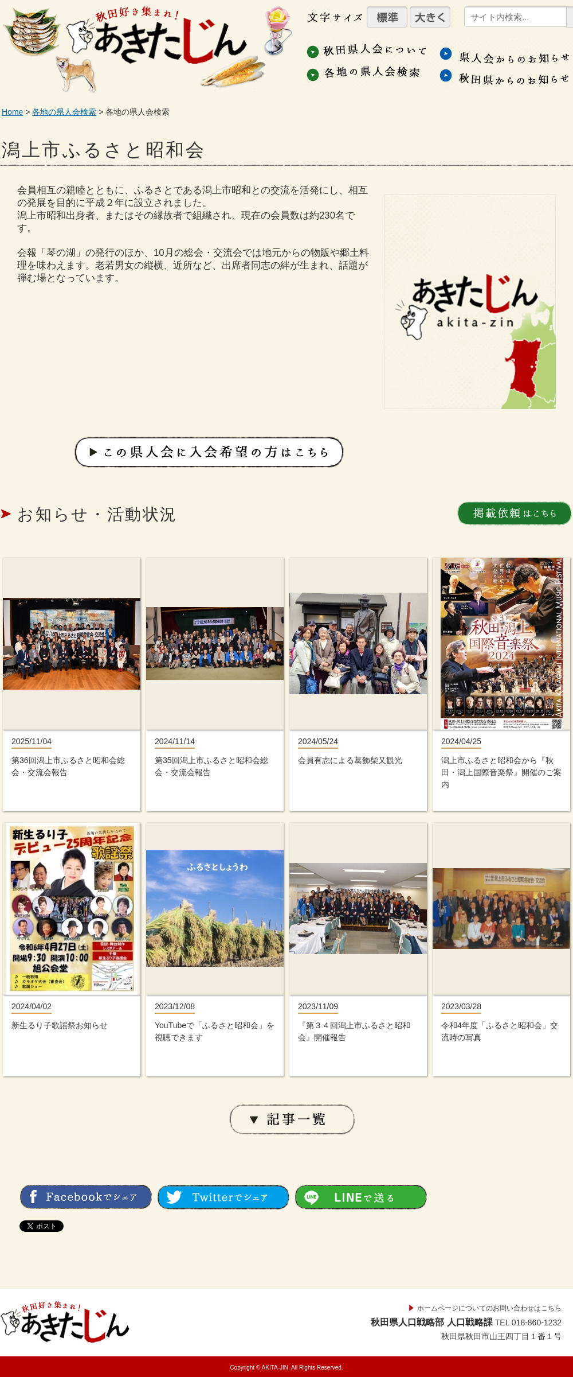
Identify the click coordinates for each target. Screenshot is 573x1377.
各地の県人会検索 (64, 111)
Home (12, 111)
